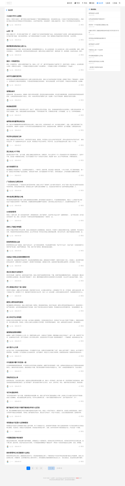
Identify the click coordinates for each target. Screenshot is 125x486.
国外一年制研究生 (13, 62)
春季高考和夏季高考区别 (16, 122)
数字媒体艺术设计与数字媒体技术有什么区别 (23, 409)
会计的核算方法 (12, 168)
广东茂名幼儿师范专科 (15, 183)
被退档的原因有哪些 (14, 333)
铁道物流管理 (11, 107)
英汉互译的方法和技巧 (15, 273)
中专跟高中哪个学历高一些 (16, 363)
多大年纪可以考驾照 (14, 318)
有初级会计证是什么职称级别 (17, 424)
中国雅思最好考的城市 (15, 439)
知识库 (100, 3)
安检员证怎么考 (12, 378)
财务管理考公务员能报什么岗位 (18, 454)
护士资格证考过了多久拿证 (16, 288)
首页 (69, 3)
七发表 (107, 3)
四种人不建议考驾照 (14, 228)
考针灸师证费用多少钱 (15, 198)
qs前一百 (10, 32)
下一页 (51, 469)
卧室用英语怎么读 (13, 243)
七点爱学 (52, 479)
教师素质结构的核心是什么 (16, 47)
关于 (81, 479)
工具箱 (114, 3)
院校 (91, 3)
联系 (77, 479)
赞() (81, 26)
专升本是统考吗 (12, 394)
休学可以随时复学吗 (14, 77)
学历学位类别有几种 (14, 138)
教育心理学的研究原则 (15, 303)
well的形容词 (11, 213)
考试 (84, 3)
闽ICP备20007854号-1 (70, 479)
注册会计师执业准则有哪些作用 (18, 258)
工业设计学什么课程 (14, 17)
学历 (77, 3)
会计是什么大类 (12, 348)
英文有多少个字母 (13, 153)
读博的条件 (11, 92)
